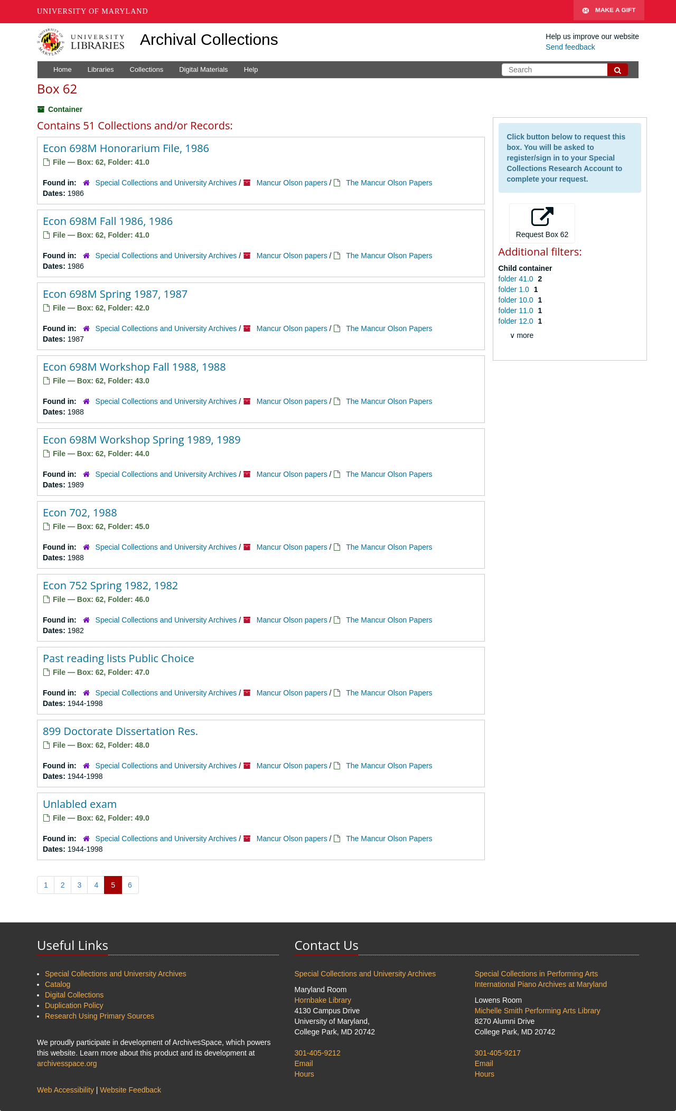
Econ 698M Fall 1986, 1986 (108, 221)
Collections (147, 69)
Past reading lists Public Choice (118, 658)
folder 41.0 (517, 279)
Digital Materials (203, 69)
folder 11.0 (517, 310)
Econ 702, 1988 (80, 512)
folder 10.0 (517, 300)
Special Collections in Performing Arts (536, 973)
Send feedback (570, 47)
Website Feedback (130, 1090)
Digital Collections (74, 995)
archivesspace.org (67, 1063)
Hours (304, 1074)
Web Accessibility (65, 1090)
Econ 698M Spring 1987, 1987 (115, 294)
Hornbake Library (323, 1000)
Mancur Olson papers (292, 182)
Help (251, 69)
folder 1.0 (515, 289)
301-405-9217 (498, 1053)
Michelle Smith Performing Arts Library (537, 1010)
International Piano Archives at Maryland (541, 984)
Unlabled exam (80, 804)
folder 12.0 (517, 321)
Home (62, 69)
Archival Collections (209, 39)
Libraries (101, 69)
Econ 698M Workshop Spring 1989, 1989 (142, 439)
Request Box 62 (542, 223)
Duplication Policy (74, 1005)
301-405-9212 (318, 1053)
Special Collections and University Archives (166, 182)
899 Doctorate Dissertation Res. (120, 731)
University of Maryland (92, 11)
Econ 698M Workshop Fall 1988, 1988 (134, 367)
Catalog (57, 984)
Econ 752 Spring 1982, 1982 (110, 585)
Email (304, 1063)
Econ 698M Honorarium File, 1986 (126, 148)
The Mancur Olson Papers (389, 182)
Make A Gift (609, 11)
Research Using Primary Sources (99, 1016)
